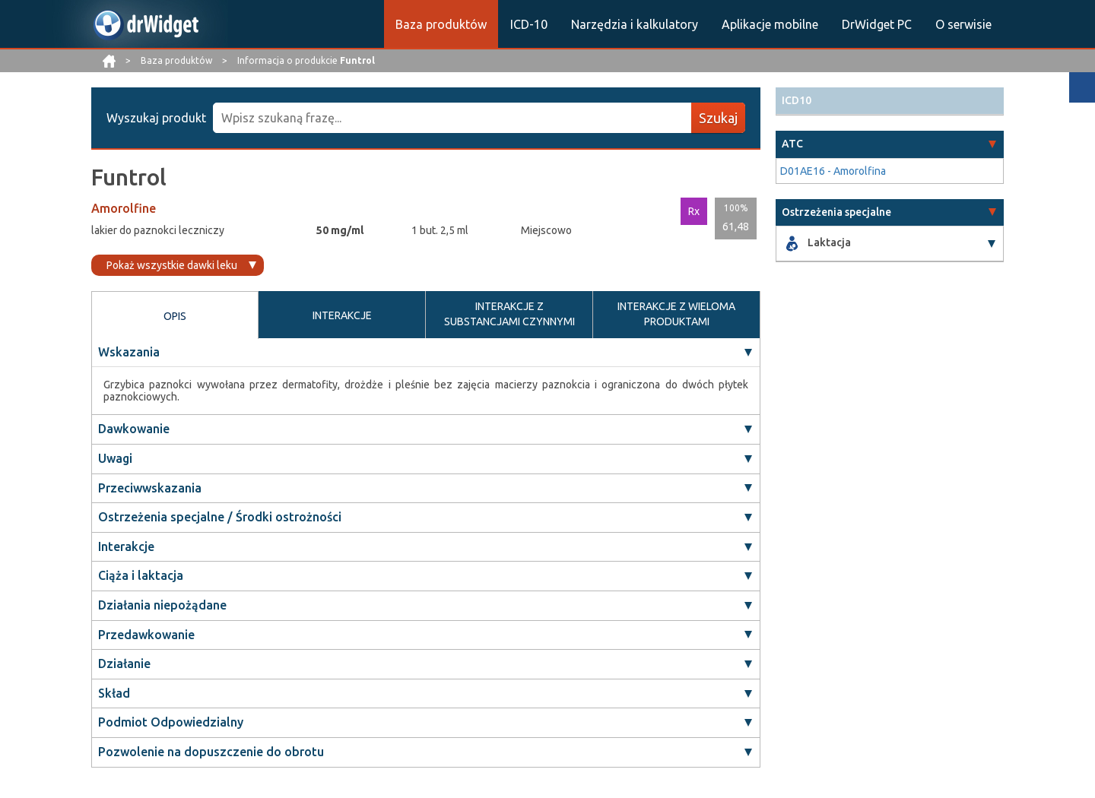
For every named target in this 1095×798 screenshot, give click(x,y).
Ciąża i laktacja (140, 576)
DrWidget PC (877, 24)
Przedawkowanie (146, 634)
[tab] (890, 100)
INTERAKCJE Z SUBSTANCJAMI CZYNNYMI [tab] (509, 314)
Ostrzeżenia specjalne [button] (836, 212)
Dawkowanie (134, 429)
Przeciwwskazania (150, 488)
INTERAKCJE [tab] (342, 315)
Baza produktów (441, 24)
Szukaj (718, 117)
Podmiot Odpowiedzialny (170, 723)
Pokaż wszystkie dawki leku (171, 265)
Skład (114, 693)
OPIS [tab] (174, 316)
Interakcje (126, 546)
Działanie (124, 663)
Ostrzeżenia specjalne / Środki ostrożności (219, 517)
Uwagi (115, 458)
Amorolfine (123, 208)
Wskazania (129, 352)
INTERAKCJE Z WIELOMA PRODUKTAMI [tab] (676, 314)
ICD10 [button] (796, 100)
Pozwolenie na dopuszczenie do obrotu (211, 751)
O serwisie (963, 24)
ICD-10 (529, 24)
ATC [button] (792, 144)
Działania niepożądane (162, 605)
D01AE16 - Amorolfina (833, 171)
